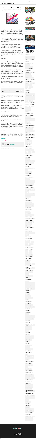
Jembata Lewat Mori (28, 175)
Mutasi (31, 249)
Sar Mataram (27, 359)
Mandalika (27, 227)
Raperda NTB (27, 350)
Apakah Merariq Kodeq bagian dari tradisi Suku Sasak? (5, 91)
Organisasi (27, 265)
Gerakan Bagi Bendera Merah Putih (30, 125)
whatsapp (18, 430)
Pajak (31, 265)
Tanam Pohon (27, 374)
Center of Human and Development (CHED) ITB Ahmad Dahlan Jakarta (30, 94)
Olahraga (30, 258)
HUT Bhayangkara (28, 153)
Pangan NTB (31, 270)
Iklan (26, 164)
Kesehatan (27, 198)
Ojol (26, 258)
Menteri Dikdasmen (28, 236)
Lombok (31, 220)
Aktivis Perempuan (31, 59)
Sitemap (32, 1)
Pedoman (17, 434)
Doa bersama (32, 104)
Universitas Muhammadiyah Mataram (29, 397)
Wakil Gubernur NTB (28, 401)
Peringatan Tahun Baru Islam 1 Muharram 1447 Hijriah (29, 316)
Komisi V (27, 209)
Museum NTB (27, 247)
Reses (31, 350)
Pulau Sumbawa (28, 341)
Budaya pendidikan (28, 88)
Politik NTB (27, 330)
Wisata (31, 412)
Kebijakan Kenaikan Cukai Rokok (29, 185)
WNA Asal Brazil (32, 416)
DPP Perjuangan (28, 106)
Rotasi (26, 354)
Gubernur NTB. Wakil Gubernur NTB (30, 137)
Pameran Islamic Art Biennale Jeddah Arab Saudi (29, 268)
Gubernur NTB (27, 132)
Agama (26, 59)
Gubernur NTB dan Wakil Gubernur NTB (30, 135)
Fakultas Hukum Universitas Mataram (29, 119)
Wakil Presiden (27, 403)
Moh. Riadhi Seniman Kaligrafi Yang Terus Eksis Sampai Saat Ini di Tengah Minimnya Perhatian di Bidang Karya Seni (30, 50)
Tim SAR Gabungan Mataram (29, 379)
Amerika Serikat (27, 63)
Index (34, 1)
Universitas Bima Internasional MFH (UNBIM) (30, 391)
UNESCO (27, 388)
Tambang (31, 372)
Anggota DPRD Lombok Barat (29, 68)
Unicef (31, 388)
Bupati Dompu (27, 92)
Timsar (26, 381)
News (13, 3)
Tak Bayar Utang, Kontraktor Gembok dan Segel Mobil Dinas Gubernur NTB (30, 13)
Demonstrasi (27, 102)
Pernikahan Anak (28, 322)
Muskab (32, 247)
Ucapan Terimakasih (28, 383)
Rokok (30, 352)
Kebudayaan (27, 187)
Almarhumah (27, 61)
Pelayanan (27, 281)
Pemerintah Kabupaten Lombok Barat (29, 283)
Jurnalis (27, 177)
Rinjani (26, 352)
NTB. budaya (30, 256)
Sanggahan (20, 434)
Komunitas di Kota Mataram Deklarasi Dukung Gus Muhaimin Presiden (30, 32)
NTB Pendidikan (31, 254)
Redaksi (15, 434)
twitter (14, 430)
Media (26, 229)
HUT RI (31, 155)
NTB (11, 3)
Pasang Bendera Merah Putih (29, 279)
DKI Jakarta (27, 104)
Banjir (26, 79)
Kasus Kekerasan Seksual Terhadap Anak (30, 181)
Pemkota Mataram (28, 290)
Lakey (30, 216)
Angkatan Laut (27, 72)
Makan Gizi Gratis (28, 225)
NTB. (26, 256)
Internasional (27, 166)
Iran (33, 168)
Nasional (8, 3)
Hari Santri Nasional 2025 (29, 146)
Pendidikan (27, 299)
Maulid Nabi (31, 227)
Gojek (26, 127)
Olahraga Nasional (28, 260)
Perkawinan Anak (28, 320)
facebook (10, 430)
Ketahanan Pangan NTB (28, 200)
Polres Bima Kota (28, 332)
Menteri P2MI (27, 240)
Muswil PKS (27, 249)
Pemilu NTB (27, 288)
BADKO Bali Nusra (28, 77)
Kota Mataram (27, 211)
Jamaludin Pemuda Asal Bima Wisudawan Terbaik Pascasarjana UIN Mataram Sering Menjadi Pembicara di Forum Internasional (30, 22)
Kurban (26, 216)
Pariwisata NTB (27, 277)
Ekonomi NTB (31, 115)
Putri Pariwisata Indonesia (29, 345)
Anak (32, 63)
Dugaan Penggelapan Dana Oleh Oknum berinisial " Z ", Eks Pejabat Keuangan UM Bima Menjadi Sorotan (30, 41)
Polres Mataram (27, 334)
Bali (32, 77)
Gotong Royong (31, 127)
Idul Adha (32, 162)
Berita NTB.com (19, 433)
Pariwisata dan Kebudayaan (29, 275)
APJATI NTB (32, 72)
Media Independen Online (29, 231)
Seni (26, 363)
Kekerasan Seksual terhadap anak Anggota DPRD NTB (30, 190)
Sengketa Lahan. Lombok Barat (29, 361)
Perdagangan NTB (28, 312)
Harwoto (27, 148)
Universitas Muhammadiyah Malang (30, 395)
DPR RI (32, 106)
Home (2, 3)
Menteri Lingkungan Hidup (29, 238)
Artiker (4, 138)
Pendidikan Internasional (28, 301)
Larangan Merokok (28, 218)
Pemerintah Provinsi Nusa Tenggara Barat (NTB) (30, 286)
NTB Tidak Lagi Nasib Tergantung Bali (11, 90)
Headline (5, 3)
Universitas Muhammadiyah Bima (29, 393)
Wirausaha (27, 412)
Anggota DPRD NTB (28, 70)
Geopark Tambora (28, 123)
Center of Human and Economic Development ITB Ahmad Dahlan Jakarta (29, 98)
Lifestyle (33, 218)
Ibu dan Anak (27, 162)
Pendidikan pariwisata (28, 303)
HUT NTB (27, 155)
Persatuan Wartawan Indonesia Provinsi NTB (29, 325)
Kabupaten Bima (31, 177)
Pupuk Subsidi (27, 343)
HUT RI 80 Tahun (28, 157)
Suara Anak (30, 370)
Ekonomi (27, 115)
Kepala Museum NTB (28, 196)
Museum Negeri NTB (28, 245)
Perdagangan (27, 310)
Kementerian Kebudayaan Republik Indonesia (30, 194)
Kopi (30, 209)
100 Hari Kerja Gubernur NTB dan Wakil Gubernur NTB (29, 57)
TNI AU (30, 381)
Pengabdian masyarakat (28, 308)
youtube (26, 430)
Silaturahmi (30, 363)
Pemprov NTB (27, 292)
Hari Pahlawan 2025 (28, 144)
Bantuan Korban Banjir (28, 81)
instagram (22, 430)
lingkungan (27, 220)
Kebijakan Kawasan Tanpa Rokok (29, 183)
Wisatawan (27, 416)
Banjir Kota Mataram (31, 79)
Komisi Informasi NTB (28, 207)
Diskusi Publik (32, 102)
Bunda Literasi (27, 90)
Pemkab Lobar (32, 288)
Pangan (27, 270)
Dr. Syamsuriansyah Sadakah (29, 113)
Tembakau (32, 374)
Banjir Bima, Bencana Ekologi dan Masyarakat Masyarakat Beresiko (19, 91)
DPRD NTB (27, 111)
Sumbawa (27, 372)
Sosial (26, 370)
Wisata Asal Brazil (28, 414)
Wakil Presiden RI (28, 405)
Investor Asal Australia (28, 168)
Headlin (30, 148)
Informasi (30, 164)
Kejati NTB (32, 187)
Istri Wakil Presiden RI (28, 173)
